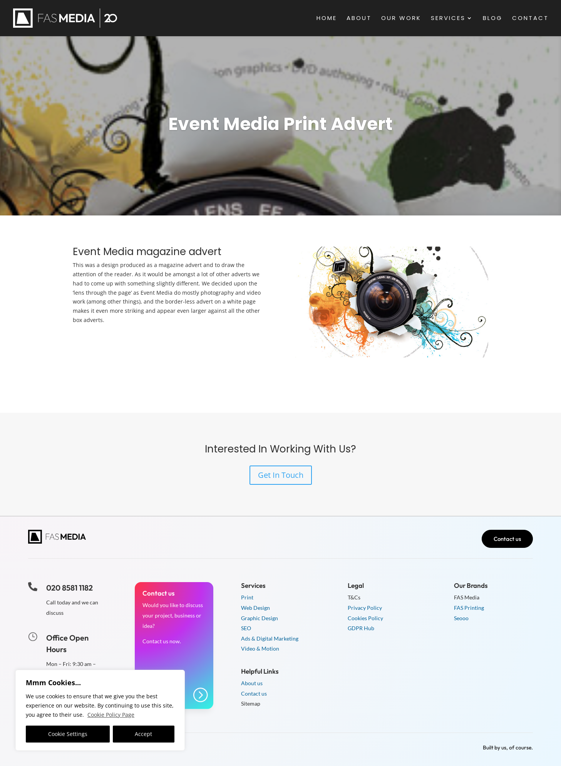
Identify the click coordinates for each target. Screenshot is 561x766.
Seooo (461, 618)
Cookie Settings (67, 734)
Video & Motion (260, 648)
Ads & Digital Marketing (269, 638)
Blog (492, 18)
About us (252, 683)
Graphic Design (259, 618)
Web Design (255, 607)
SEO (246, 628)
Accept (143, 734)
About (359, 18)
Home (327, 18)
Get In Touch (280, 475)
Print (247, 597)
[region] (100, 710)
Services (448, 18)
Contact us (507, 538)
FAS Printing (469, 607)
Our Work (401, 18)
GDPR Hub (361, 628)
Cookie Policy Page (110, 714)
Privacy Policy (365, 607)
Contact (530, 18)
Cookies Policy (365, 618)
